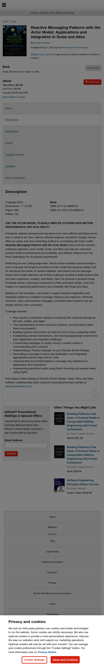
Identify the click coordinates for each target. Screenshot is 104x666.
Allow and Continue (65, 661)
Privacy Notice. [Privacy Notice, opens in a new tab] (47, 653)
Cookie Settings (34, 661)
